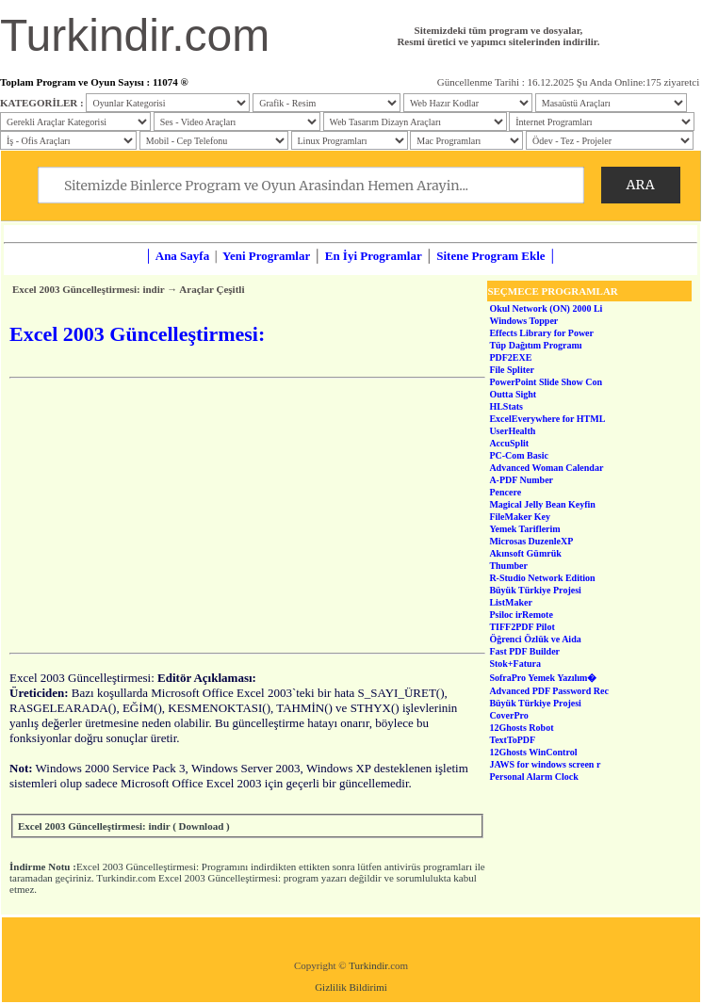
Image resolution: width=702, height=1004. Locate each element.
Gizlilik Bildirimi (351, 987)
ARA (641, 184)
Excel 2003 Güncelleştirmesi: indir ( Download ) (124, 826)
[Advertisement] (247, 515)
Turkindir (368, 965)
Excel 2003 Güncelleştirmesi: (137, 866)
